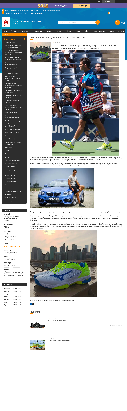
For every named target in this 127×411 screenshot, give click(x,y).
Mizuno (68, 31)
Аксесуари (25, 31)
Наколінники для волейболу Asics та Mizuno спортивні (13, 85)
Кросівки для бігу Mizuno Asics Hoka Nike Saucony (13, 46)
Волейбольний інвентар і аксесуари (13, 122)
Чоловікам (38, 31)
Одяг (15, 31)
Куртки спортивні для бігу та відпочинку (13, 143)
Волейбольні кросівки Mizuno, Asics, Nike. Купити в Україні (13, 52)
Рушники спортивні (11, 188)
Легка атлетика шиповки (13, 191)
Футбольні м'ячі (10, 135)
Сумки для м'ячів (10, 181)
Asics (78, 31)
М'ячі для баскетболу (12, 132)
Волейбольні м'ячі (10, 126)
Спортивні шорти (10, 166)
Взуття (6, 31)
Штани (7, 150)
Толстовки (8, 147)
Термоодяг (8, 153)
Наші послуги (9, 201)
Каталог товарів (9, 39)
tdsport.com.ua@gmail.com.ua (13, 246)
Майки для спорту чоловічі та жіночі (13, 171)
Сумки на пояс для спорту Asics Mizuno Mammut (13, 116)
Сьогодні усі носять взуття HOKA (59, 341)
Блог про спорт (99, 31)
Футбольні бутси (10, 197)
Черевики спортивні (11, 73)
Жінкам (49, 31)
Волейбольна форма (11, 139)
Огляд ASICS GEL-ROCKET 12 (57, 321)
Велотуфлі (8, 194)
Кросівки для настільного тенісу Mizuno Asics (13, 63)
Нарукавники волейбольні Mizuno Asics (13, 91)
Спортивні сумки (10, 178)
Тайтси (7, 157)
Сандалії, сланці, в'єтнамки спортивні (13, 69)
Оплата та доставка (117, 31)
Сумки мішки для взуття (13, 184)
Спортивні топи (10, 175)
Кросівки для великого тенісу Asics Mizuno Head (13, 58)
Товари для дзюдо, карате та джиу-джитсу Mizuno (13, 78)
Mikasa (87, 31)
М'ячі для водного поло (12, 129)
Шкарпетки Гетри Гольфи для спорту (13, 96)
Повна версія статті (115, 325)
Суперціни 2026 (10, 42)
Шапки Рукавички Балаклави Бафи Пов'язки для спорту (13, 107)
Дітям (59, 31)
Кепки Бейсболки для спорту (12, 101)
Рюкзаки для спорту (11, 112)
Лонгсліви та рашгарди (12, 160)
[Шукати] (97, 22)
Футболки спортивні (11, 163)
